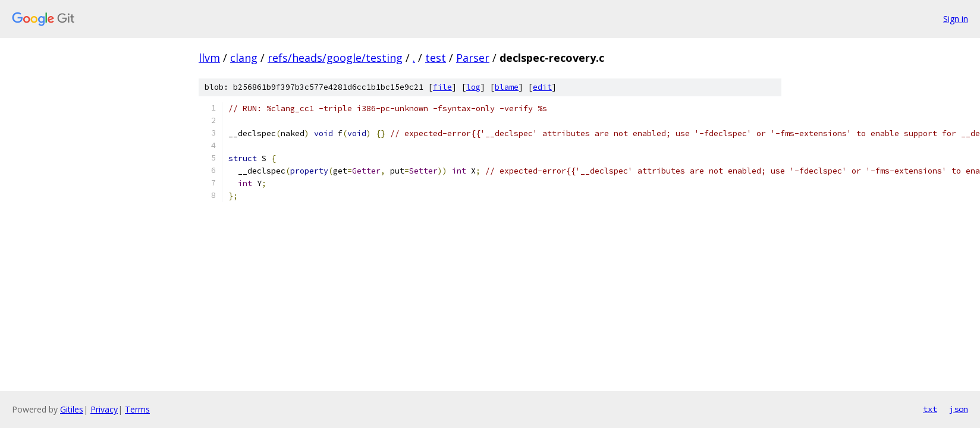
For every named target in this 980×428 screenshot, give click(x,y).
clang (243, 58)
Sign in (955, 18)
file (442, 87)
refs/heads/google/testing (335, 58)
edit (542, 87)
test (435, 58)
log (473, 87)
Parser (472, 58)
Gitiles (71, 409)
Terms (137, 409)
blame (507, 87)
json (958, 409)
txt (930, 409)
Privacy (104, 409)
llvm (209, 58)
